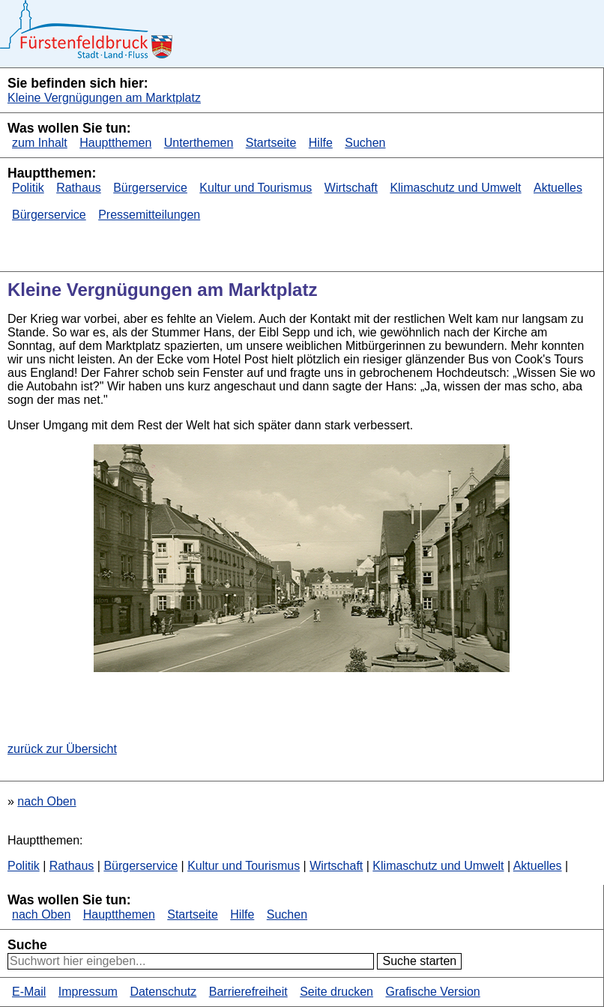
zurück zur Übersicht (62, 749)
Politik (28, 187)
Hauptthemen (115, 142)
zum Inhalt (39, 142)
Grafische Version (432, 991)
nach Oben (46, 801)
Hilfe (321, 142)
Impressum (88, 991)
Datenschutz (163, 991)
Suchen (365, 142)
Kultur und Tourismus (255, 187)
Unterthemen (199, 142)
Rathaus (78, 187)
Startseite (271, 142)
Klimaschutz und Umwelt (455, 187)
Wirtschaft (351, 187)
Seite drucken (336, 991)
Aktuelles (558, 187)
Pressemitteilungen (149, 214)
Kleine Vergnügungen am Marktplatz (104, 97)
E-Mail (29, 991)
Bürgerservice (150, 187)
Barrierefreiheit (248, 991)
